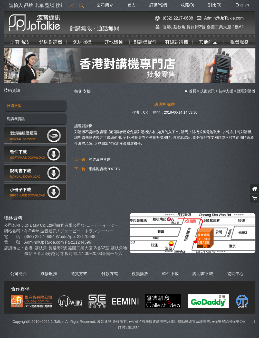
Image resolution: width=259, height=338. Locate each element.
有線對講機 (176, 41)
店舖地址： (14, 248)
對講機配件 (145, 41)
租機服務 (239, 41)
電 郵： (14, 242)
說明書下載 (203, 273)
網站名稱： (14, 231)
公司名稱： (14, 225)
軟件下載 (170, 273)
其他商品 (208, 41)
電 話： (14, 236)
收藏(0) (187, 5)
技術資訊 (207, 91)
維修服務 (49, 273)
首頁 (190, 91)
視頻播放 (140, 273)
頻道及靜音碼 (99, 159)
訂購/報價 (158, 5)
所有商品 (19, 41)
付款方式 (109, 273)
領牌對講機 (50, 41)
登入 (131, 5)
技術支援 (14, 106)
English (242, 5)
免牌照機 (82, 41)
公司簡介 (105, 5)
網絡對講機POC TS (104, 169)
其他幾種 (113, 41)
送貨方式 (79, 273)
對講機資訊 (16, 119)
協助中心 (235, 273)
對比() (215, 5)
